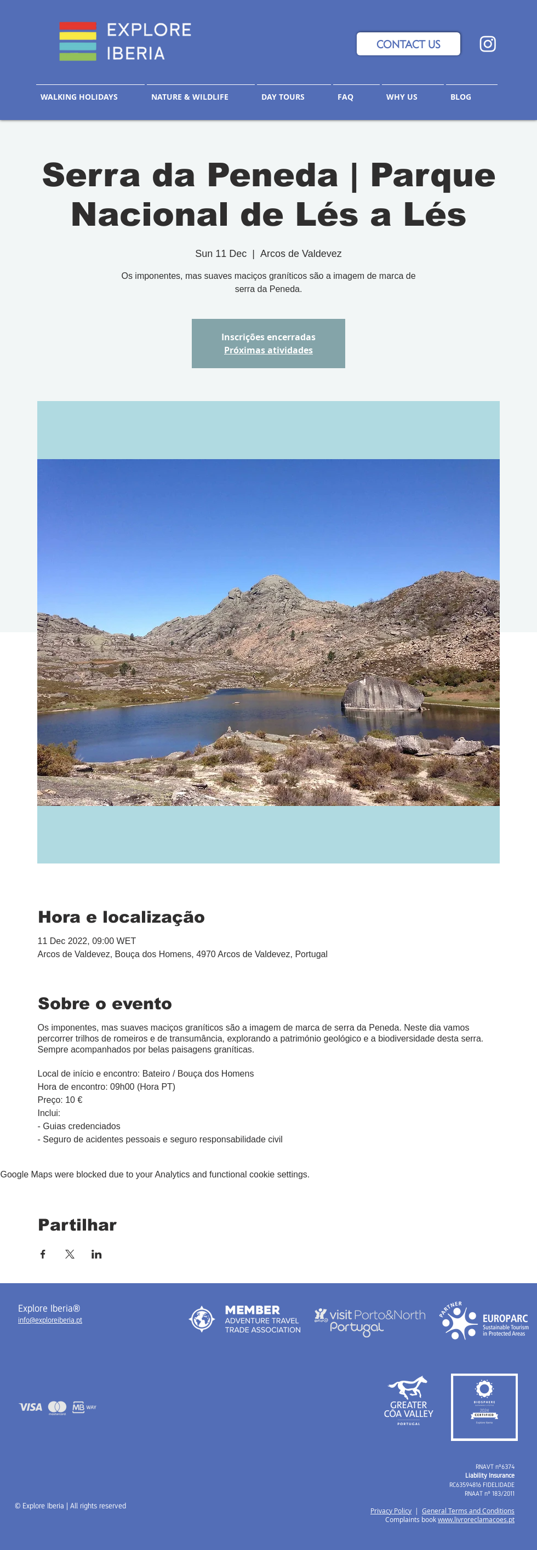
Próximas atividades (268, 350)
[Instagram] (488, 43)
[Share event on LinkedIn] (97, 1254)
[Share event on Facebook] (43, 1254)
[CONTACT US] (408, 43)
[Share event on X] (70, 1254)
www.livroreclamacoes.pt (476, 1519)
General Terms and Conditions (468, 1510)
